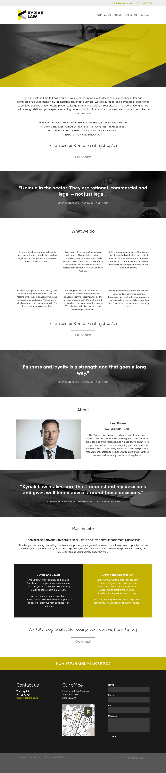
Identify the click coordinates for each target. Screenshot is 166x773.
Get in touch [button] (83, 156)
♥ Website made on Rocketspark (56, 757)
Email (110, 705)
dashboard (38, 757)
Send (113, 736)
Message (112, 716)
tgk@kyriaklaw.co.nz (124, 3)
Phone (111, 695)
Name (111, 685)
